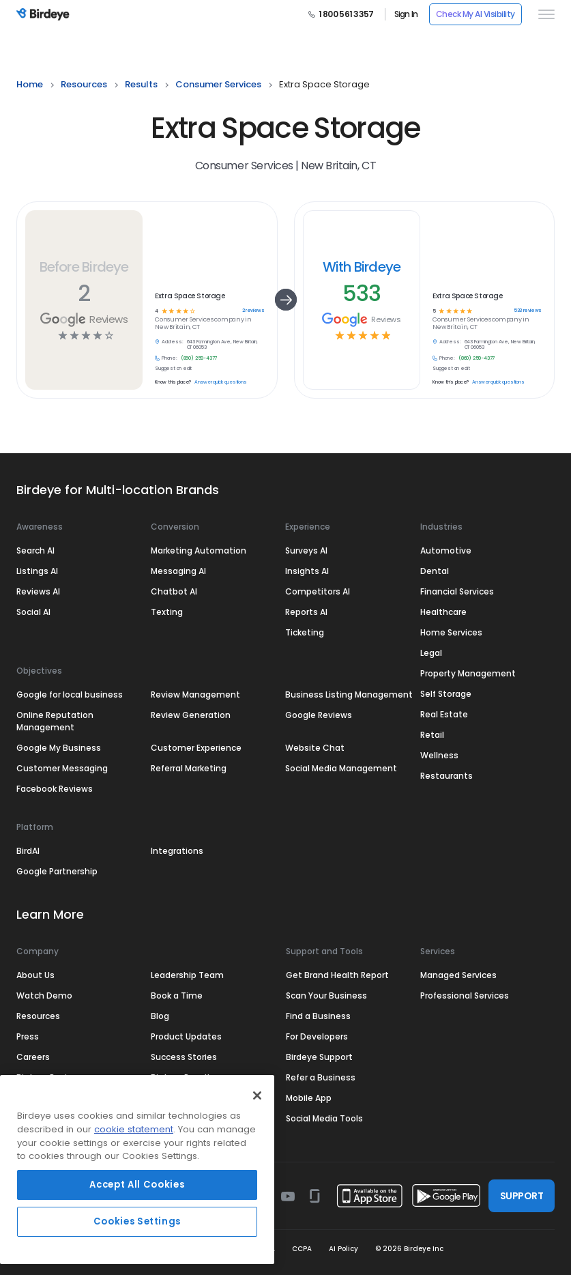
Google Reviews (318, 715)
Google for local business (69, 694)
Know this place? (173, 382)
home (29, 84)
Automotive (445, 550)
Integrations (177, 851)
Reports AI (306, 612)
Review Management (195, 694)
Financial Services (457, 591)
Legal (431, 653)
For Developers (317, 1036)
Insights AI (307, 571)
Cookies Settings (137, 1221)
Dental (434, 571)
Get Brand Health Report (337, 975)
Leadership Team (187, 975)
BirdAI (28, 851)
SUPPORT (521, 1196)
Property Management (468, 673)
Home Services (451, 632)
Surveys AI (306, 550)
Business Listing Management (349, 694)
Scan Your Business (326, 995)
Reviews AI (38, 591)
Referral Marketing (188, 768)
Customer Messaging (62, 768)
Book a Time (177, 995)
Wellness (439, 755)
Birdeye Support (319, 1057)
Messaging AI (178, 571)
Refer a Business (320, 1077)
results (141, 84)
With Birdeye (362, 266)
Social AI (33, 612)
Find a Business (318, 1016)
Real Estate (444, 714)
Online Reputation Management (54, 721)
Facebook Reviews (54, 788)
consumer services (218, 84)
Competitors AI (317, 591)
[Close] (257, 1095)
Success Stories (184, 1057)
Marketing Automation (198, 550)
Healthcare (443, 612)
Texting (167, 612)
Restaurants (446, 776)
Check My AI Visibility (475, 14)
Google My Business (58, 748)
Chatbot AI (174, 591)
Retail (432, 735)
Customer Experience (196, 748)
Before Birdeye (84, 266)
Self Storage (445, 694)
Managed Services (458, 975)
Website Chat (315, 748)
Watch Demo (44, 995)
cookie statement (133, 1129)
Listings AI (37, 571)
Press (27, 1036)
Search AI (35, 550)
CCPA (302, 1249)
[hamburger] (544, 14)
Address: (172, 342)
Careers (33, 1057)
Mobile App (309, 1098)
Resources (38, 1016)
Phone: (169, 358)
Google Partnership (57, 871)
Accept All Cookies (136, 1184)
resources (84, 84)
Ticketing (304, 632)
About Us (35, 975)
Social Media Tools (324, 1118)
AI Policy (343, 1249)
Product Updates (186, 1036)
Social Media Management (341, 768)
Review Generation (191, 715)
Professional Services (464, 995)
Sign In (406, 14)
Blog (160, 1016)
